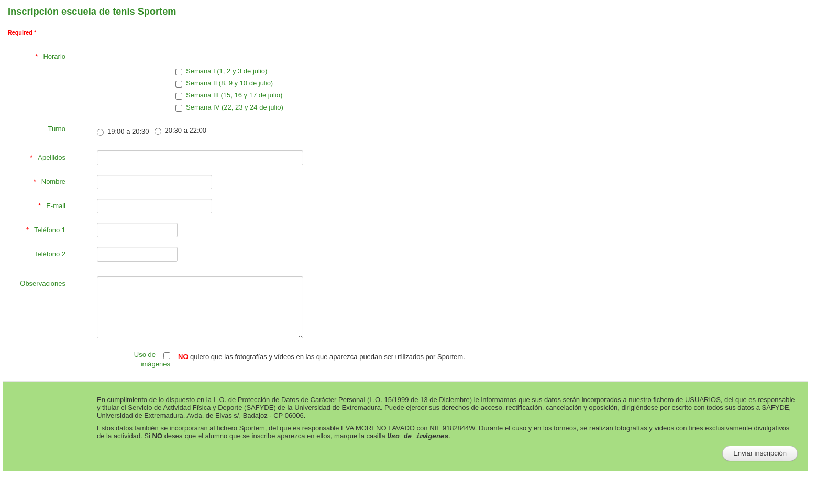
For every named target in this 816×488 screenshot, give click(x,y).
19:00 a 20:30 (123, 131)
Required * (22, 32)
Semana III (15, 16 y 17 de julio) (228, 95)
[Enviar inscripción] (760, 453)
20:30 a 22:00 (181, 130)
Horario (54, 56)
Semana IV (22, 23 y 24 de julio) (229, 107)
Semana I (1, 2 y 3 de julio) (221, 71)
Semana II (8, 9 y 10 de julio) (224, 83)
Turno (56, 129)
